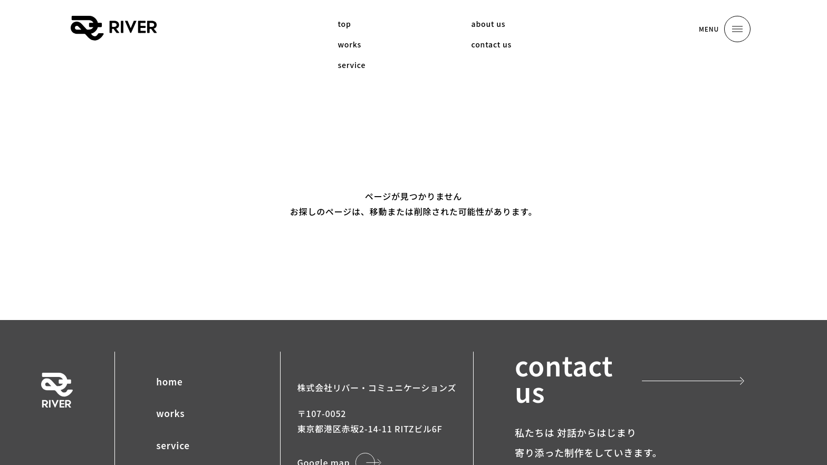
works (170, 413)
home (169, 381)
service (173, 445)
